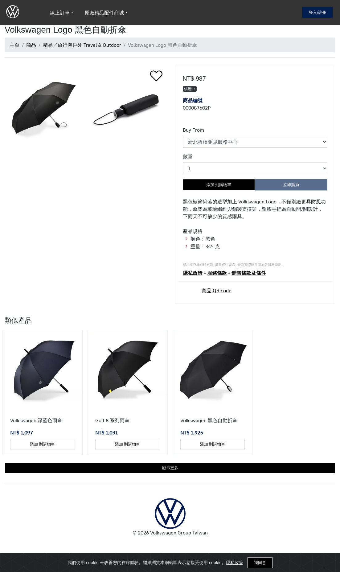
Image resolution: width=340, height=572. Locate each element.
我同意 (260, 562)
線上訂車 (60, 13)
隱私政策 (234, 562)
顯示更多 (170, 467)
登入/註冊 (317, 12)
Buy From (193, 130)
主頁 (14, 45)
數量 (188, 156)
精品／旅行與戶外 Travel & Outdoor (82, 45)
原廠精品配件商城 (104, 13)
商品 (31, 45)
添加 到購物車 (218, 184)
